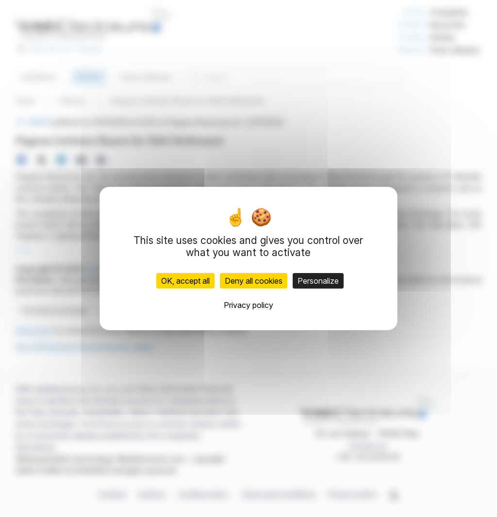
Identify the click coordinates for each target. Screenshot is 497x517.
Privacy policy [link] (248, 305)
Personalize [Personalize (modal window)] (318, 281)
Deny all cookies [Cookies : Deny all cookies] (253, 281)
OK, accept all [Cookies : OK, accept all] (185, 281)
